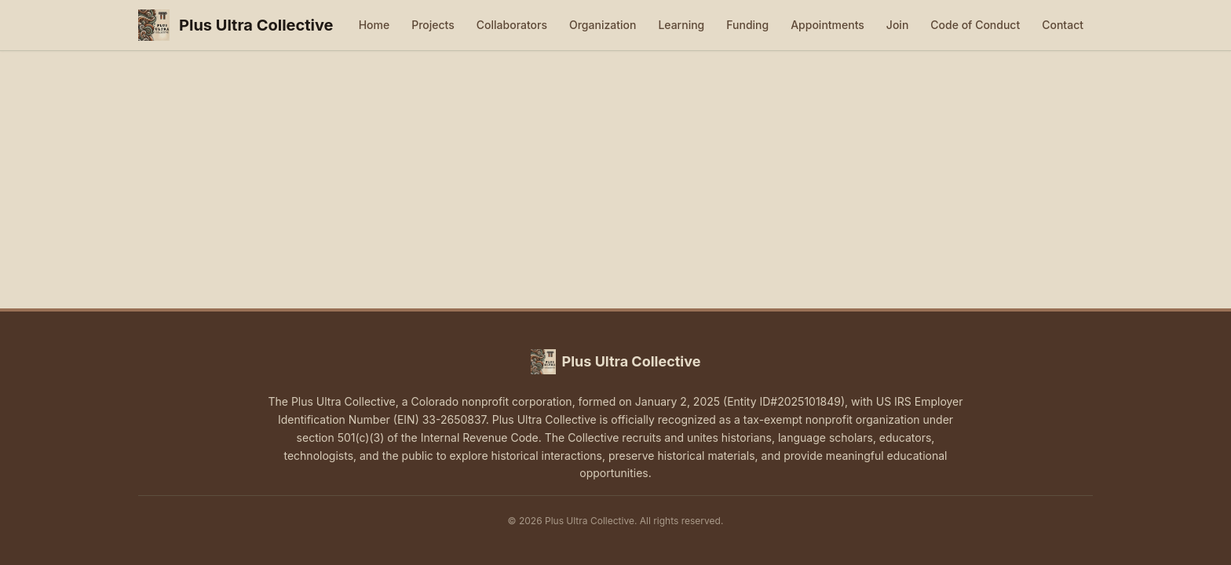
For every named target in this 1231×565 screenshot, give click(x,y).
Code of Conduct (975, 24)
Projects (433, 24)
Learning (681, 24)
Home (374, 24)
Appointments (827, 24)
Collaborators (512, 24)
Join (897, 24)
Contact (1062, 24)
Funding (747, 24)
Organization (602, 24)
